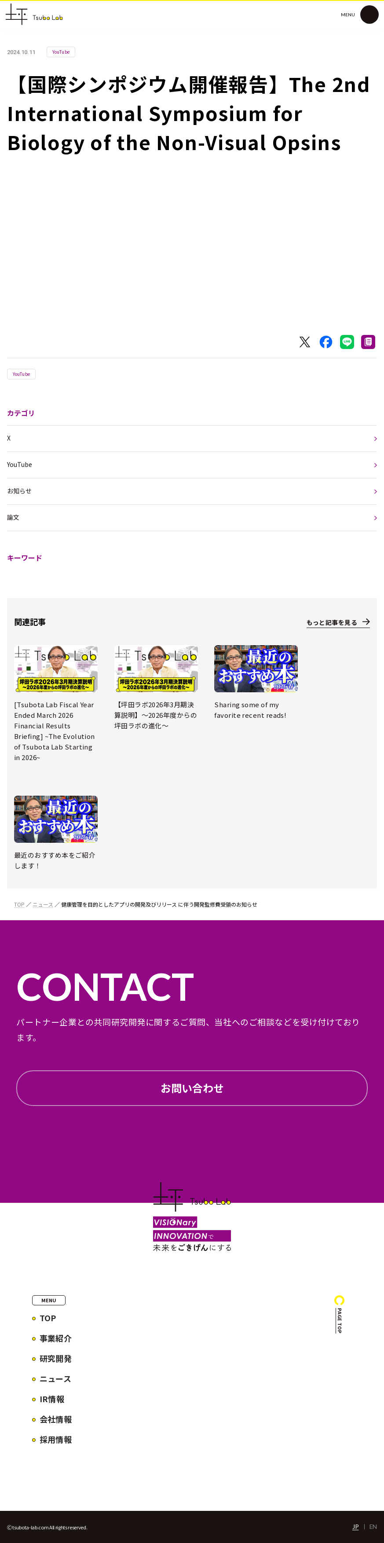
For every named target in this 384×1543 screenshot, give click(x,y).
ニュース (43, 904)
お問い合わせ (192, 1087)
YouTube (21, 374)
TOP (19, 904)
